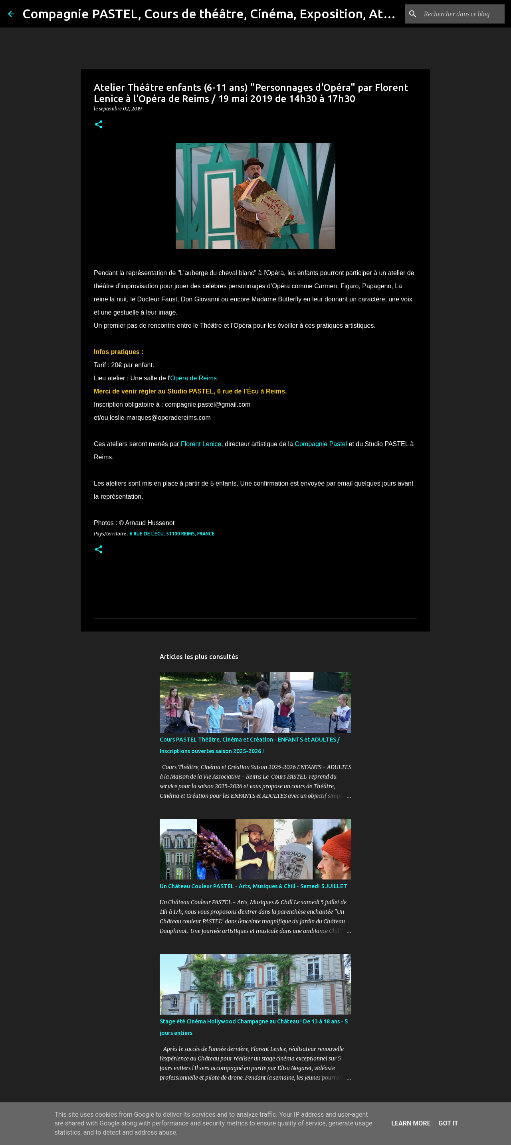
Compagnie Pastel (321, 444)
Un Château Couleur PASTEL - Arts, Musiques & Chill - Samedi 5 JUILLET (253, 886)
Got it (448, 1123)
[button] (98, 125)
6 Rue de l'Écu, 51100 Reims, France (172, 533)
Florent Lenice (201, 444)
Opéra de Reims (193, 378)
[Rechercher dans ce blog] (463, 14)
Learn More (410, 1123)
